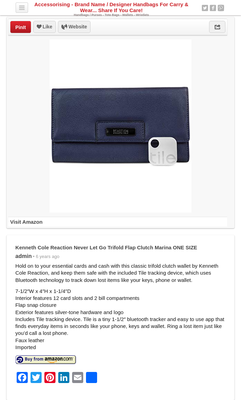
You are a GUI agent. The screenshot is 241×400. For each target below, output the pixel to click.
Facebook (212, 8)
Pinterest (220, 8)
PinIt (20, 27)
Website (74, 27)
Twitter (204, 8)
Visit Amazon (26, 222)
